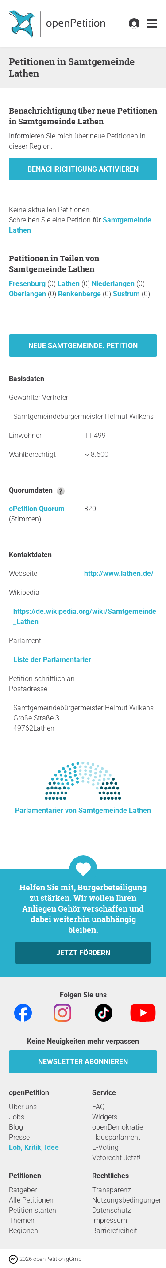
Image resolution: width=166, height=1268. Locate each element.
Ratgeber (23, 1190)
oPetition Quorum (37, 509)
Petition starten (32, 1210)
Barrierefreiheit (114, 1230)
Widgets (104, 1117)
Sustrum (127, 294)
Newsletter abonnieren (83, 1061)
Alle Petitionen (31, 1200)
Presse (19, 1137)
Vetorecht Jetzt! (116, 1157)
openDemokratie (117, 1127)
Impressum (109, 1220)
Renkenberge (80, 294)
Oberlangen (28, 294)
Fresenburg (28, 284)
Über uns (23, 1107)
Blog (16, 1127)
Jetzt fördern (83, 953)
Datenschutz (111, 1210)
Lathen (69, 284)
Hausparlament (116, 1137)
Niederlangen (114, 284)
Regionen (23, 1230)
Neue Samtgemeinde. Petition (83, 345)
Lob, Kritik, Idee (34, 1147)
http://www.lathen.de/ (119, 573)
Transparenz (111, 1190)
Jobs (16, 1117)
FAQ (98, 1107)
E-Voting (105, 1147)
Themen (22, 1220)
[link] (152, 23)
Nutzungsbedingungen (127, 1200)
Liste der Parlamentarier (52, 659)
